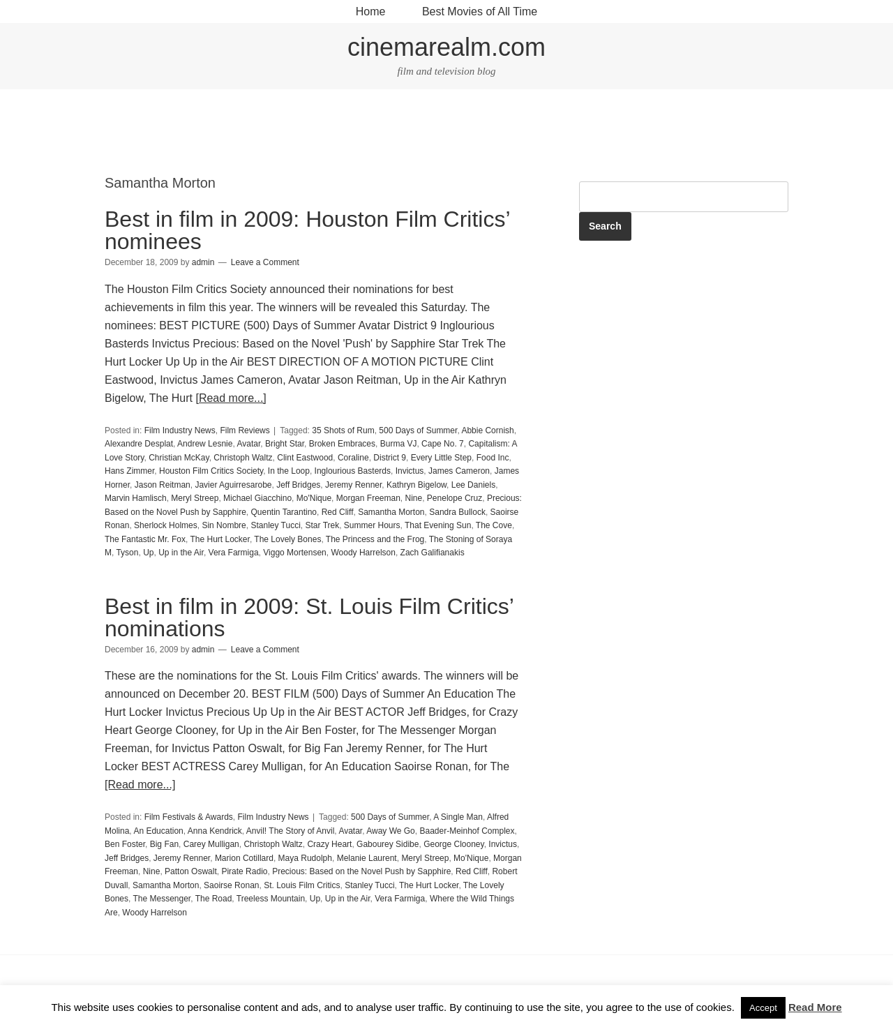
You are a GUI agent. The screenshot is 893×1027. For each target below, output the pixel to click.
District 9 (389, 458)
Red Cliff (338, 512)
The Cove (494, 525)
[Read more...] (230, 398)
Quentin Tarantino (283, 512)
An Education (158, 831)
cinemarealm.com (446, 47)
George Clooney (453, 844)
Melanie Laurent (367, 858)
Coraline (353, 458)
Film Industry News (180, 430)
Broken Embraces (342, 444)
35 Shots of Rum (343, 430)
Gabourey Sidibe (388, 844)
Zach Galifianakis (432, 552)
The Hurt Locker (220, 539)
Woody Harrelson (363, 552)
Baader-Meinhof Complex (466, 831)
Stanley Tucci (275, 525)
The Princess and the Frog (375, 539)
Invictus (410, 471)
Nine (414, 498)
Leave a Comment (265, 262)
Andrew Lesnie (204, 444)
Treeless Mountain (271, 899)
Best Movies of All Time (479, 11)
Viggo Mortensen (295, 552)
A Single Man (458, 817)
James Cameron (459, 471)
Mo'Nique (314, 498)
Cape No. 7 (442, 444)
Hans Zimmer (129, 471)
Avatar (248, 444)
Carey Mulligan (211, 844)
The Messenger (161, 899)
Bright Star (284, 444)
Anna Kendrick (215, 831)
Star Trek (323, 525)
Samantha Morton (391, 512)
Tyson (127, 552)
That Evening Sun (438, 525)
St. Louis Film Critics (302, 885)
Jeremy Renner (353, 485)
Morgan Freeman (368, 498)
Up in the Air (181, 552)
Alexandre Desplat (139, 444)
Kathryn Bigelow (416, 485)
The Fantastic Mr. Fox (145, 539)
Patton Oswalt (191, 871)
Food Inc (492, 458)
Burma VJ (398, 444)
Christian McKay (179, 458)
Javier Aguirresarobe (233, 485)
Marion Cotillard (244, 858)
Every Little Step (441, 458)
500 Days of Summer (418, 430)
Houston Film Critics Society (211, 471)
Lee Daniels (473, 485)
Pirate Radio (244, 871)
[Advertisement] (446, 133)
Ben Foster (125, 844)
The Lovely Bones (287, 539)
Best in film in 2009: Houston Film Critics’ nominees (307, 230)
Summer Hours (372, 525)
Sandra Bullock (457, 512)
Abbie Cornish (487, 430)
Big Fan (164, 844)
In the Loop (289, 471)
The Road (213, 899)
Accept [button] (763, 1008)
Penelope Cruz (454, 498)
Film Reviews (244, 430)
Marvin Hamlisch (136, 498)
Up (148, 552)
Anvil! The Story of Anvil (290, 831)
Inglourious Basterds (353, 471)
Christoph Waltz (242, 458)
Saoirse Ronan (231, 885)
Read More (815, 1007)
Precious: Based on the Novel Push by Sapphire (361, 871)
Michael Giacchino (257, 498)
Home (371, 11)
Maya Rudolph (305, 858)
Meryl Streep (194, 498)
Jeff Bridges (298, 485)
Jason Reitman (162, 485)
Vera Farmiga (234, 552)
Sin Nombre (224, 525)
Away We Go (390, 831)
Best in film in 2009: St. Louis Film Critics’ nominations (309, 617)
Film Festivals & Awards (188, 817)
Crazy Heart (329, 844)
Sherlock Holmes (165, 525)
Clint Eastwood (305, 458)
